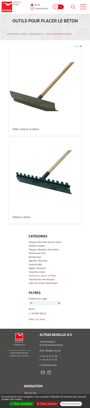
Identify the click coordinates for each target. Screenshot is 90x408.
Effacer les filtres (37, 318)
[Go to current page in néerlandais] (54, 6)
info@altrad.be (49, 364)
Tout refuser (47, 404)
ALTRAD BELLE (39, 313)
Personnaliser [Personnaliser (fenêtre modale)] (71, 404)
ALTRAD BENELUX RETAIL (17, 33)
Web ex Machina (23, 355)
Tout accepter (21, 404)
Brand (32, 308)
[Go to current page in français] (60, 6)
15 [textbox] (31, 302)
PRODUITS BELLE (36, 33)
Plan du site (30, 392)
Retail (36, 5)
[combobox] (45, 302)
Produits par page (38, 298)
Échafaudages (40, 8)
